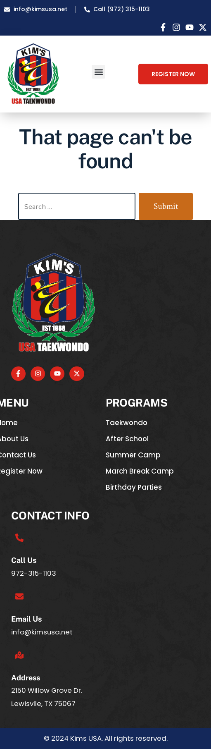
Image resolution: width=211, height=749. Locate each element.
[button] (98, 72)
